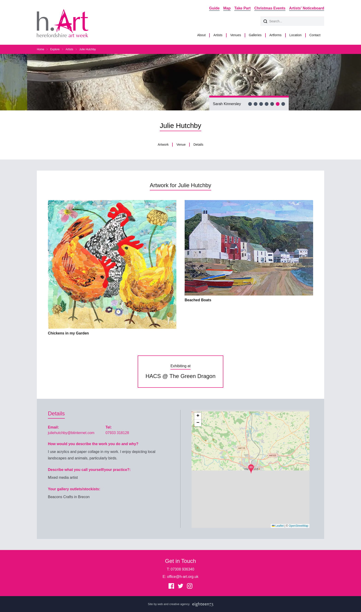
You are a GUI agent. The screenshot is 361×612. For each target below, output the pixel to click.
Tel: (108, 427)
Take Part (242, 8)
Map (227, 8)
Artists (217, 35)
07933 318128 (117, 433)
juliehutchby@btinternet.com (71, 433)
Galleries (255, 35)
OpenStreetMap (298, 525)
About (201, 35)
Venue (181, 144)
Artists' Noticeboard (306, 8)
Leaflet (278, 525)
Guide (214, 8)
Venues (235, 35)
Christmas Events (269, 8)
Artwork (163, 144)
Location (295, 35)
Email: (53, 427)
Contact (314, 35)
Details (198, 144)
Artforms (275, 35)
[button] (251, 469)
